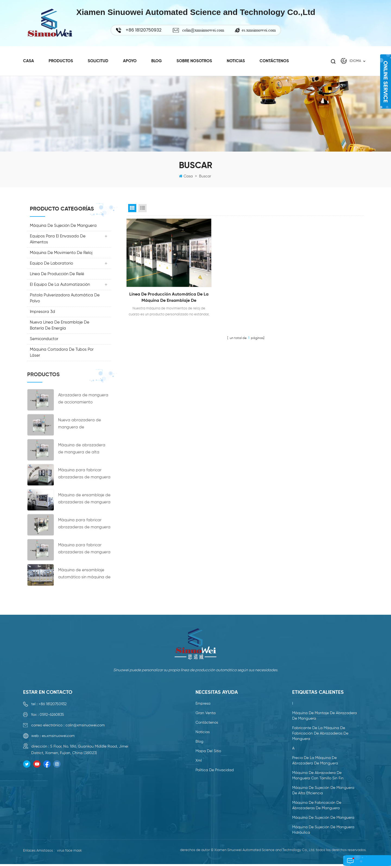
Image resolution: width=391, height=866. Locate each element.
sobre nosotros (194, 60)
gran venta (205, 715)
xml (198, 762)
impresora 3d (42, 314)
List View (142, 210)
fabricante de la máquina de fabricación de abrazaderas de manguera (320, 735)
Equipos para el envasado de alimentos (58, 241)
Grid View (132, 210)
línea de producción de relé (57, 276)
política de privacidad (214, 772)
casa (28, 60)
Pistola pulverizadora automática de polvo (65, 300)
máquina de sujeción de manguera (63, 227)
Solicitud (98, 60)
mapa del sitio (208, 753)
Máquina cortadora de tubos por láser (62, 354)
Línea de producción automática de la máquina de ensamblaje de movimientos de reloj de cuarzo (164, 293)
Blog (156, 60)
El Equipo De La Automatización (60, 286)
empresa (202, 705)
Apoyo (130, 60)
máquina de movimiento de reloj (61, 255)
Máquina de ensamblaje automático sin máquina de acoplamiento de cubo (84, 576)
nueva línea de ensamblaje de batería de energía (59, 327)
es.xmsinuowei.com (261, 30)
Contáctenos (274, 60)
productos (61, 60)
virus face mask (69, 852)
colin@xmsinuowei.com (206, 30)
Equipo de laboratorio (51, 265)
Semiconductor (44, 341)
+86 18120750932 (53, 706)
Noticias (236, 60)
